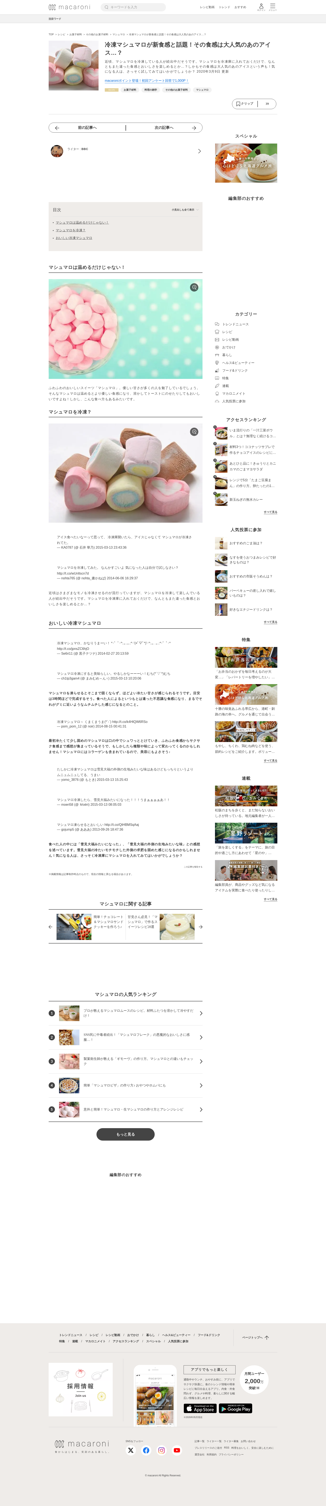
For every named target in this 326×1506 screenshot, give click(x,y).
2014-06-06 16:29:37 (122, 578)
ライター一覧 (214, 1441)
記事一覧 (200, 1441)
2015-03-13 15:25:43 (112, 779)
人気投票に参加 (178, 1341)
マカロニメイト (95, 1341)
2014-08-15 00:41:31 (110, 726)
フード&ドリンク (209, 1335)
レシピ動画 (207, 7)
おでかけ (133, 1335)
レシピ (94, 1335)
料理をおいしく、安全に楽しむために (252, 1447)
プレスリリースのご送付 (208, 1447)
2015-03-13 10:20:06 (125, 678)
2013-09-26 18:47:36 (107, 829)
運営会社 (200, 1454)
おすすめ (240, 7)
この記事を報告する (193, 867)
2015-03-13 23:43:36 (111, 547)
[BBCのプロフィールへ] (126, 151)
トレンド (224, 7)
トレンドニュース (70, 1335)
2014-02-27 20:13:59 (113, 653)
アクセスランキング (126, 1341)
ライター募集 (231, 1441)
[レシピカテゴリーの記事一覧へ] (112, 90)
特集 (62, 1341)
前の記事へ (87, 128)
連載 (75, 1341)
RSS (226, 1447)
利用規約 (212, 1454)
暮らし (150, 1335)
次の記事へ (164, 128)
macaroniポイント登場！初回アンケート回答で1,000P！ (147, 80)
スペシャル (153, 1341)
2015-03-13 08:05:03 (105, 804)
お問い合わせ (248, 1441)
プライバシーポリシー (231, 1454)
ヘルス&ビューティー (176, 1335)
